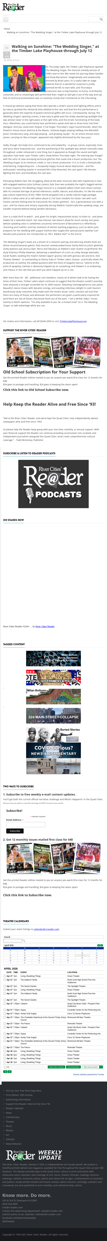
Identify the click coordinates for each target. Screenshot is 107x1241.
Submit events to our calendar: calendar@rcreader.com (31, 1214)
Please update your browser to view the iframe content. (53, 939)
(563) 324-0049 (10, 1203)
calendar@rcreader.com (46, 929)
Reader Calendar (15, 1108)
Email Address (14, 820)
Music (9, 1126)
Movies (9, 1130)
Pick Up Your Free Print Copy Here (23, 1090)
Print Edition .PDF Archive (19, 1095)
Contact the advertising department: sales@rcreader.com (32, 1210)
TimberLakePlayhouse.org (73, 321)
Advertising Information (18, 1099)
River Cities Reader (45, 626)
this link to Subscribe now (31, 895)
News (9, 1112)
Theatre (10, 1121)
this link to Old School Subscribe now (39, 390)
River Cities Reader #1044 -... (17, 626)
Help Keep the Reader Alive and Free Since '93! (49, 404)
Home (7, 28)
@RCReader (8, 1221)
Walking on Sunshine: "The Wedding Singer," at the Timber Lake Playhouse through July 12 (55, 48)
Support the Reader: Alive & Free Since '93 (28, 1103)
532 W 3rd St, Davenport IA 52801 (19, 1200)
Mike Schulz (13, 60)
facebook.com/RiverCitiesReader (19, 1217)
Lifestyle (10, 1139)
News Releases (14, 1143)
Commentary (12, 1117)
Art (7, 1134)
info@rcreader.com (12, 1207)
